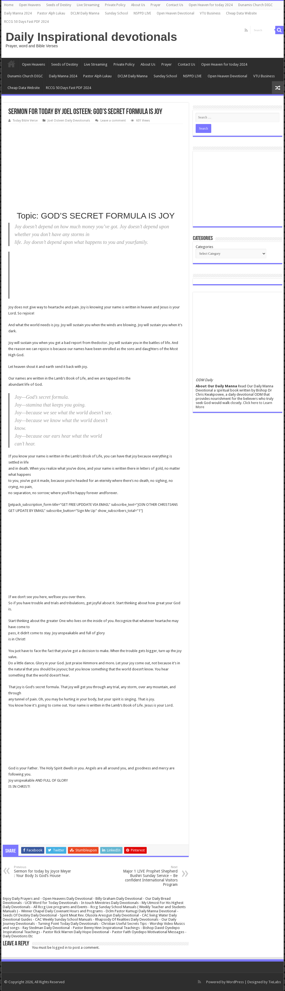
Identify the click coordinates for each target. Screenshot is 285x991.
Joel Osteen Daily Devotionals (69, 120)
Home (8, 5)
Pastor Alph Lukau (51, 13)
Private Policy (115, 5)
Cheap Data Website (241, 13)
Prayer (156, 5)
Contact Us (174, 5)
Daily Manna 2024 (18, 13)
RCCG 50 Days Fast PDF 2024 (26, 22)
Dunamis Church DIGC (255, 5)
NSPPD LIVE (142, 13)
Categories (204, 247)
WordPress (235, 982)
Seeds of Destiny (58, 5)
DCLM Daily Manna (85, 13)
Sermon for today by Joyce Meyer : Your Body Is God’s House (42, 871)
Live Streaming (88, 5)
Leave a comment (113, 120)
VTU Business (210, 13)
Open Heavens (30, 5)
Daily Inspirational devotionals (91, 36)
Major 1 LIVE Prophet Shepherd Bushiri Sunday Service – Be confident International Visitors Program (149, 876)
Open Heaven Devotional (175, 13)
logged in (60, 947)
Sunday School (116, 13)
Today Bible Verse (25, 120)
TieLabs (274, 982)
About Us (138, 5)
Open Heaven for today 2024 (211, 5)
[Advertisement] (95, 166)
